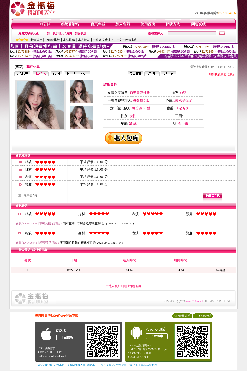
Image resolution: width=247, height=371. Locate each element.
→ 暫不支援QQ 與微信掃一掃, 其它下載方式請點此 (127, 364)
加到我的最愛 (217, 74)
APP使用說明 (182, 316)
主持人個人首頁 (116, 286)
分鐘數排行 (52, 39)
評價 (131, 286)
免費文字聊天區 (28, 33)
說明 (231, 74)
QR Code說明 (203, 316)
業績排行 (36, 39)
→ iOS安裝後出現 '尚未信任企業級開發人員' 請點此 (65, 364)
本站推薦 (69, 39)
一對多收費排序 (103, 39)
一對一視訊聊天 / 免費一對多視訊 (65, 33)
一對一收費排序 (127, 39)
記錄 (138, 286)
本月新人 (84, 39)
